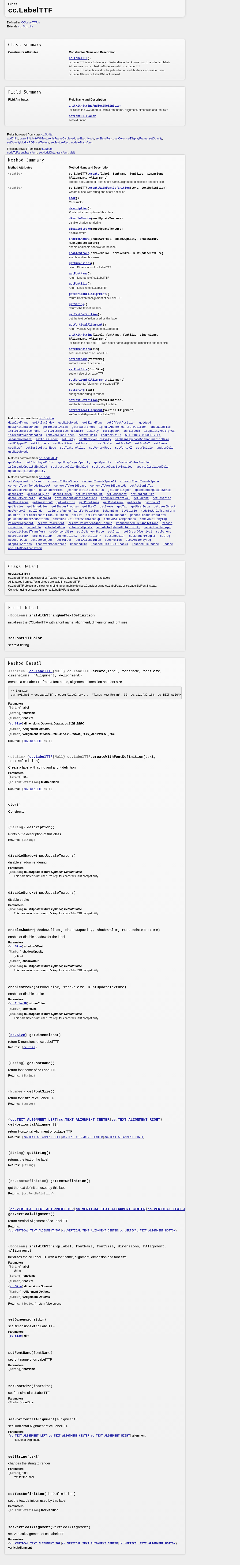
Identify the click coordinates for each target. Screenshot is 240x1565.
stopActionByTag (138, 540)
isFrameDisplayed (63, 138)
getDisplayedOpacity (74, 462)
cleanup (38, 481)
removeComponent (21, 523)
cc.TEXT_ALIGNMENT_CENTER (84, 1120)
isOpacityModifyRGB (159, 431)
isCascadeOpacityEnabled (27, 467)
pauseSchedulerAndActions (28, 519)
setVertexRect (100, 448)
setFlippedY (40, 443)
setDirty (68, 439)
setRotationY (91, 536)
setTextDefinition (83, 400)
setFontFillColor (82, 116)
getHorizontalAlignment (87, 294)
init (29, 138)
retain (167, 523)
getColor (15, 462)
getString (76, 304)
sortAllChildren (88, 540)
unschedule (78, 544)
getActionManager (21, 490)
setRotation (85, 443)
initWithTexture (41, 138)
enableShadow (79, 239)
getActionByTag (141, 486)
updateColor (166, 448)
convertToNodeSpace (63, 481)
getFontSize (78, 283)
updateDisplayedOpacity (26, 471)
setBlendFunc (104, 138)
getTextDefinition (83, 314)
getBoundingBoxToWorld (153, 490)
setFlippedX (17, 443)
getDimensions (80, 263)
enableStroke (79, 253)
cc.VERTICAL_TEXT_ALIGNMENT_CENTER (110, 1209)
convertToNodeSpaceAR (99, 481)
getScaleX (152, 502)
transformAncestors (51, 544)
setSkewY (15, 448)
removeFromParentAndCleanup (90, 523)
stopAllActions (20, 544)
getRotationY (113, 502)
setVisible (144, 448)
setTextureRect (60, 142)
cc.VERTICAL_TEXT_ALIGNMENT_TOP (42, 1209)
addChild (12, 138)
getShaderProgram (65, 506)
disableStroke (80, 229)
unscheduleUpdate (145, 544)
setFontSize (78, 369)
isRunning (110, 511)
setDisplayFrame (136, 138)
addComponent (18, 481)
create (94, 174)
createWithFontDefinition (109, 188)
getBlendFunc (92, 422)
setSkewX (160, 443)
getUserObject (165, 506)
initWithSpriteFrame (24, 431)
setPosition (62, 443)
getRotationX (89, 502)
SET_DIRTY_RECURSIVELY (143, 435)
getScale (134, 502)
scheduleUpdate (81, 527)
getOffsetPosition (121, 422)
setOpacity (155, 138)
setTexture (42, 142)
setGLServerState (90, 531)
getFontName (78, 273)
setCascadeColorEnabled (69, 467)
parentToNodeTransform (147, 515)
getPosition (162, 498)
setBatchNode (85, 138)
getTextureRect (83, 427)
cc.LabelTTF (78, 58)
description (78, 208)
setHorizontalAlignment (87, 380)
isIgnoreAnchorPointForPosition (73, 511)
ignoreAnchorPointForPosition (123, 427)
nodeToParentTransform (22, 152)
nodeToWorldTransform (158, 511)
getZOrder (36, 511)
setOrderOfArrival (138, 531)
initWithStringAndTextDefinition (95, 106)
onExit (77, 515)
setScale (105, 443)
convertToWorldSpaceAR (108, 486)
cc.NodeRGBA (48, 458)
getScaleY (15, 506)
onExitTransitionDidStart (106, 515)
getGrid (45, 498)
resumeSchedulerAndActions (137, 523)
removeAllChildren (60, 435)
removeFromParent (51, 523)
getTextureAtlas (55, 427)
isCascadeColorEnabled (132, 462)
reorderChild (111, 435)
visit (72, 152)
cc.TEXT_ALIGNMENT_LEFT (33, 1120)
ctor (72, 198)
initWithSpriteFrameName (63, 431)
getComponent (117, 494)
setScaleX (123, 443)
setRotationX (66, 536)
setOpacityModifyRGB (21, 142)
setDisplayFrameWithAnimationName (142, 439)
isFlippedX (111, 431)
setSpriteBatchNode (41, 448)
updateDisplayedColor (153, 467)
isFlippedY (132, 431)
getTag (122, 506)
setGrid (114, 531)
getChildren (62, 494)
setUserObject (42, 540)
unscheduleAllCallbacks (109, 544)
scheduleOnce (55, 527)
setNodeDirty (47, 152)
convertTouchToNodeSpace (139, 481)
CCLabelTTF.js (30, 22)
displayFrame (18, 422)
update (168, 544)
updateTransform (81, 142)
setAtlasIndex (47, 439)
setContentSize (61, 531)
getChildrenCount (89, 494)
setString (76, 390)
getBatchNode (68, 422)
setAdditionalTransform (26, 531)
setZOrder (64, 540)
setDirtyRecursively (95, 439)
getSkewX (89, 506)
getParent (141, 498)
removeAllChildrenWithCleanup (76, 519)
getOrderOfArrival (115, 498)
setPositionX (18, 536)
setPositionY (42, 536)
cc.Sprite (25, 26)
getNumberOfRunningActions (76, 498)
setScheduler (115, 536)
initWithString (81, 335)
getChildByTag (38, 494)
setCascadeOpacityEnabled (112, 467)
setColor (119, 138)
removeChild (88, 435)
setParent (163, 531)
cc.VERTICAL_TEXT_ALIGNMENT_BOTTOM (182, 1209)
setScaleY (142, 443)
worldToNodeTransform (25, 548)
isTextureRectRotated (25, 435)
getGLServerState (21, 498)
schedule (34, 527)
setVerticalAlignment (86, 410)
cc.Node (46, 148)
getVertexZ (16, 511)
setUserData (17, 540)
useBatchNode (18, 452)
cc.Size (16, 723)
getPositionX (18, 502)
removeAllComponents (120, 519)
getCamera (15, 494)
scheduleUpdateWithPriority (118, 527)
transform (62, 152)
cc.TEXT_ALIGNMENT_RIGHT (136, 1120)
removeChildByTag (153, 519)
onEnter (14, 515)
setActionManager (157, 527)
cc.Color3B (18, 1003)
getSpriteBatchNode (23, 427)
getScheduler (37, 506)
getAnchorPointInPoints (85, 490)
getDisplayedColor (40, 462)
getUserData (140, 506)
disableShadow (80, 218)
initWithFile (160, 427)
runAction (15, 527)
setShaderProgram (142, 536)
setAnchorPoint (20, 439)
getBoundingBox (119, 490)
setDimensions (80, 349)
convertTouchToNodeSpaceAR (29, 486)
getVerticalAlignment (86, 325)
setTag (165, 536)
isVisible (129, 511)
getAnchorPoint (51, 490)
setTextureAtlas (72, 448)
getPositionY (42, 502)
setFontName (78, 359)
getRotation (65, 502)
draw (23, 138)
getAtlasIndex (43, 422)
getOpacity (102, 462)
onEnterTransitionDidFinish (46, 515)
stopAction (113, 540)
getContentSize (142, 494)
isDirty (93, 431)
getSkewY (106, 506)
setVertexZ (123, 448)
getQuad (145, 422)
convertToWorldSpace (70, 486)
